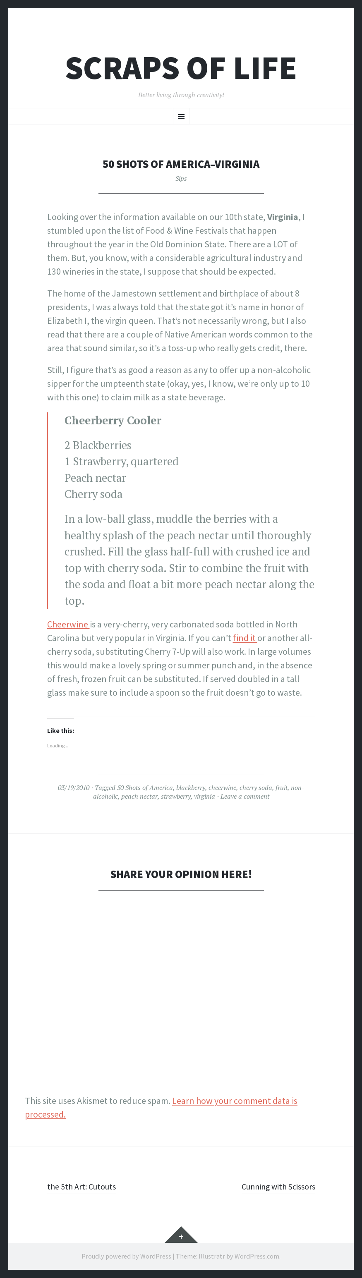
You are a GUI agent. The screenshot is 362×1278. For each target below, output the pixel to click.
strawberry (176, 796)
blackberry (190, 787)
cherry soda (256, 787)
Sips (181, 178)
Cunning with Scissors (273, 1186)
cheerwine (222, 787)
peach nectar (139, 796)
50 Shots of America (145, 787)
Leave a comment (245, 796)
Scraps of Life (181, 68)
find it (245, 638)
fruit (282, 787)
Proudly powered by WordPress (126, 1256)
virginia (204, 796)
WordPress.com (257, 1256)
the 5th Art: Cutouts (84, 1186)
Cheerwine (68, 624)
